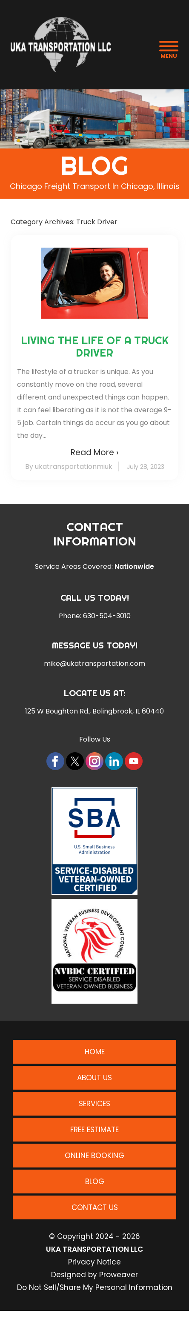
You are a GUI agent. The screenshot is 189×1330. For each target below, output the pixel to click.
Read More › (94, 452)
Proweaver (118, 1275)
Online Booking (94, 1155)
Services (94, 1104)
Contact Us (95, 1207)
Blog (94, 1181)
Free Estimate (94, 1130)
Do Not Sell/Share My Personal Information (94, 1287)
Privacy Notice (94, 1262)
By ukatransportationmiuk (68, 466)
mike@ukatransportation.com (94, 663)
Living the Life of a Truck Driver (95, 346)
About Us (94, 1078)
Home (95, 1052)
